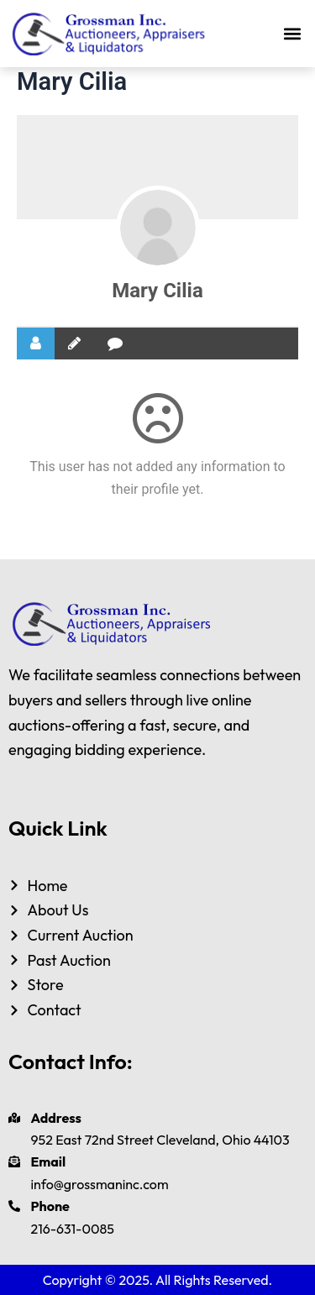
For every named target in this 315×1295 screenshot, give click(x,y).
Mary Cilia (157, 290)
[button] (293, 34)
